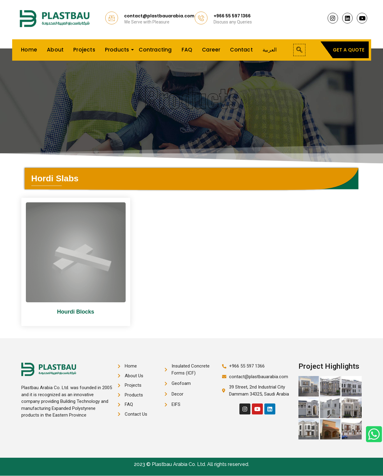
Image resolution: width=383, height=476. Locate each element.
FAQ (187, 49)
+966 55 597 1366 (232, 16)
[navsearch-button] (299, 50)
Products (118, 49)
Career (211, 49)
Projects (84, 49)
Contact (241, 49)
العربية (270, 49)
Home (29, 49)
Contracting (155, 49)
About (55, 49)
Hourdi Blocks (75, 312)
